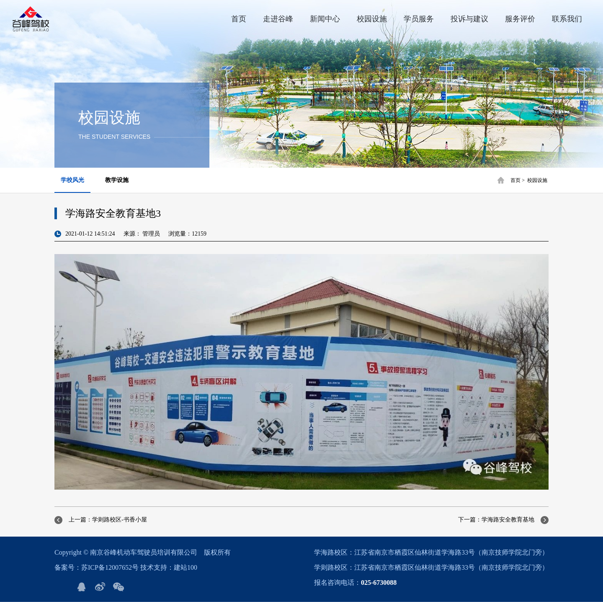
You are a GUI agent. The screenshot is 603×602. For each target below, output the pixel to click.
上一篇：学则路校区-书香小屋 (108, 519)
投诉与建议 (469, 19)
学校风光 (72, 180)
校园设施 (372, 19)
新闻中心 (325, 19)
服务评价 (520, 19)
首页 (238, 19)
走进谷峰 (278, 19)
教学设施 (117, 180)
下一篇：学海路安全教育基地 (496, 519)
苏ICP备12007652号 (110, 567)
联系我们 (567, 19)
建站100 (185, 567)
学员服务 (419, 19)
